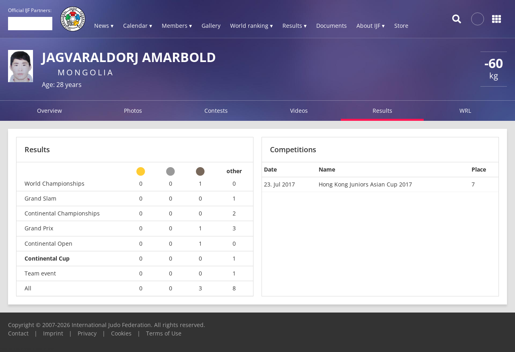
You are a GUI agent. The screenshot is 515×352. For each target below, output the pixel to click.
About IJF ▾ (370, 25)
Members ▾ (177, 25)
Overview (49, 110)
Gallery (211, 25)
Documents (331, 25)
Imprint (53, 333)
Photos (133, 110)
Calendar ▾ (137, 25)
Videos (299, 110)
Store (401, 25)
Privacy (87, 333)
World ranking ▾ (251, 25)
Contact (18, 333)
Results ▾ (294, 25)
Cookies (121, 333)
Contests (216, 110)
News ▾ (103, 25)
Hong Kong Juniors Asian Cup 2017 (365, 184)
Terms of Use (163, 333)
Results (382, 110)
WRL (465, 110)
